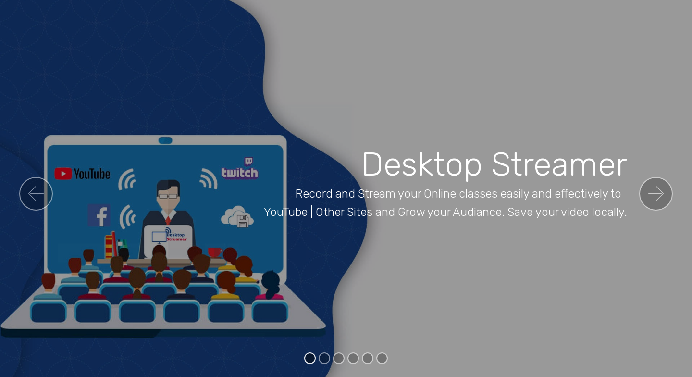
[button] (36, 194)
